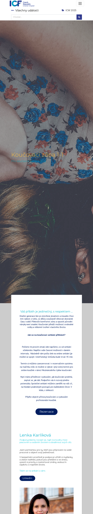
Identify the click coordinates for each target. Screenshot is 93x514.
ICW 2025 (69, 10)
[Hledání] (79, 17)
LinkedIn (27, 478)
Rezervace (47, 411)
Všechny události (25, 10)
